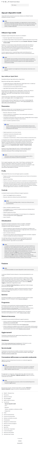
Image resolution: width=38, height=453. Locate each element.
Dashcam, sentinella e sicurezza (10, 418)
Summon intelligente (23, 298)
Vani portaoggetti (7, 398)
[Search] (19, 5)
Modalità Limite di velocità (24, 328)
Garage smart (19, 215)
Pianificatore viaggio (6, 291)
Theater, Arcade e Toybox (25, 312)
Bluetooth (7, 407)
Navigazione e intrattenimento (10, 421)
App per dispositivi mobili (10, 403)
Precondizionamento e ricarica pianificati (10, 308)
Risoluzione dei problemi (9, 432)
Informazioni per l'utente (9, 434)
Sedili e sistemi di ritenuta (9, 400)
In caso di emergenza (8, 430)
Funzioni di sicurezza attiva (9, 416)
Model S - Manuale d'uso (9, 393)
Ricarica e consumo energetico (10, 423)
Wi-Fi (6, 405)
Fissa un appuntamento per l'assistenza (13, 343)
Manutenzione (7, 425)
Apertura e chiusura (8, 396)
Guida (5, 412)
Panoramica (6, 394)
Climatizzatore (7, 419)
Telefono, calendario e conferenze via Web (13, 409)
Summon (3, 298)
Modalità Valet (25, 324)
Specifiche (6, 427)
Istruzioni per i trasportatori (9, 428)
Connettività (6, 402)
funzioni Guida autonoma (9, 414)
